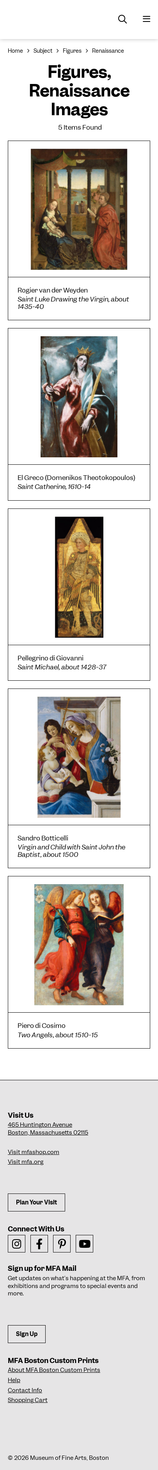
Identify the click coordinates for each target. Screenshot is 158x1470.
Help (14, 1380)
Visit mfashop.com (33, 1152)
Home (15, 50)
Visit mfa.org (25, 1162)
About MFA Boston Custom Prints (54, 1370)
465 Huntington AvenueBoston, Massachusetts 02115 (48, 1128)
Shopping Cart (28, 1400)
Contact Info (25, 1390)
